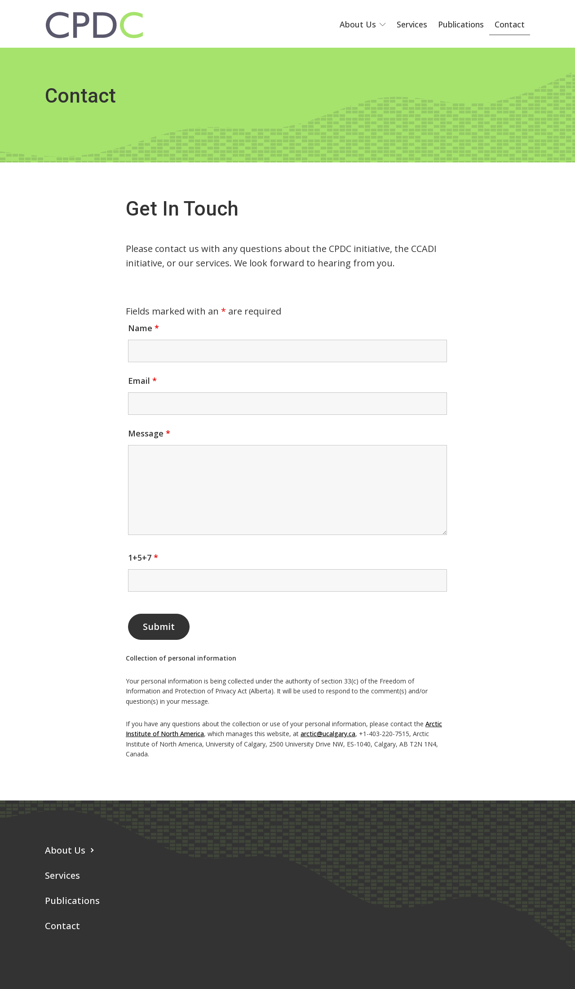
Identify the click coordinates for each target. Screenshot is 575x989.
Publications (461, 24)
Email (142, 380)
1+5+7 (143, 557)
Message (149, 433)
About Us (363, 24)
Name (143, 328)
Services (412, 24)
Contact (510, 24)
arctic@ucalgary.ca (328, 733)
